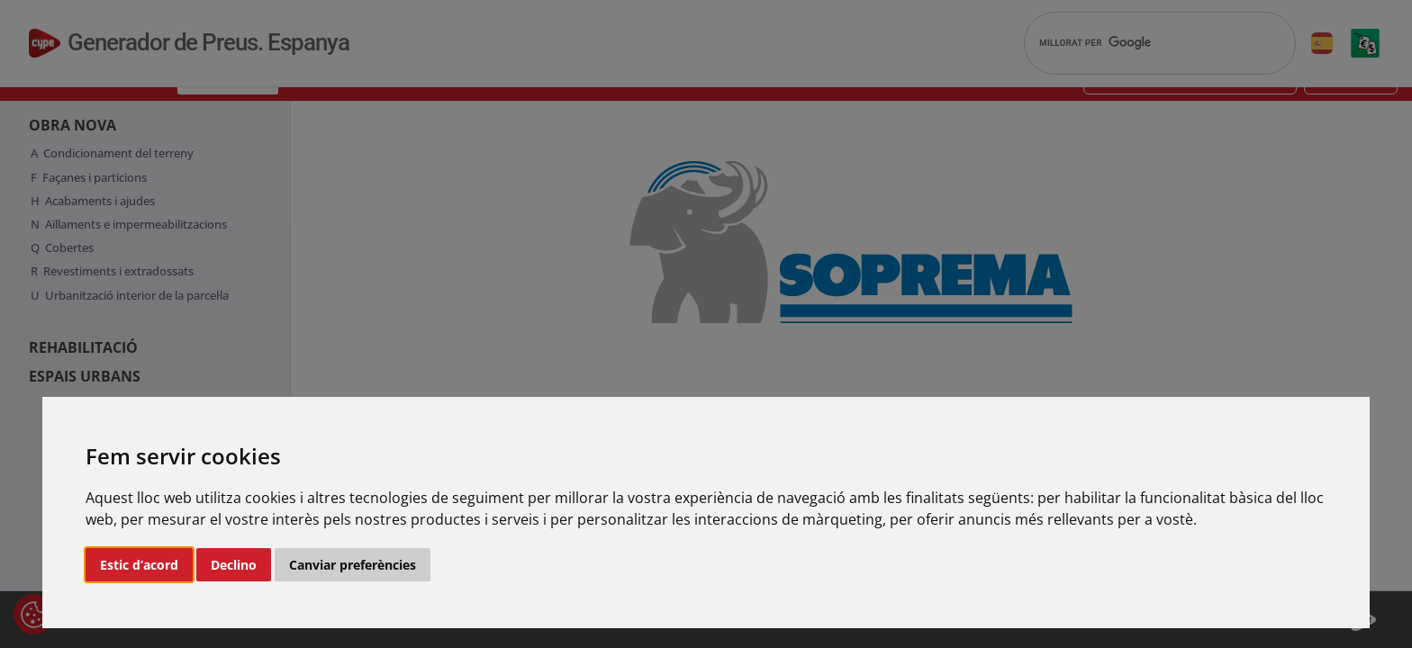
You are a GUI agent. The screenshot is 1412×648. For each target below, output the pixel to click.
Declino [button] (234, 564)
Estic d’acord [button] (139, 564)
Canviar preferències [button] (352, 564)
